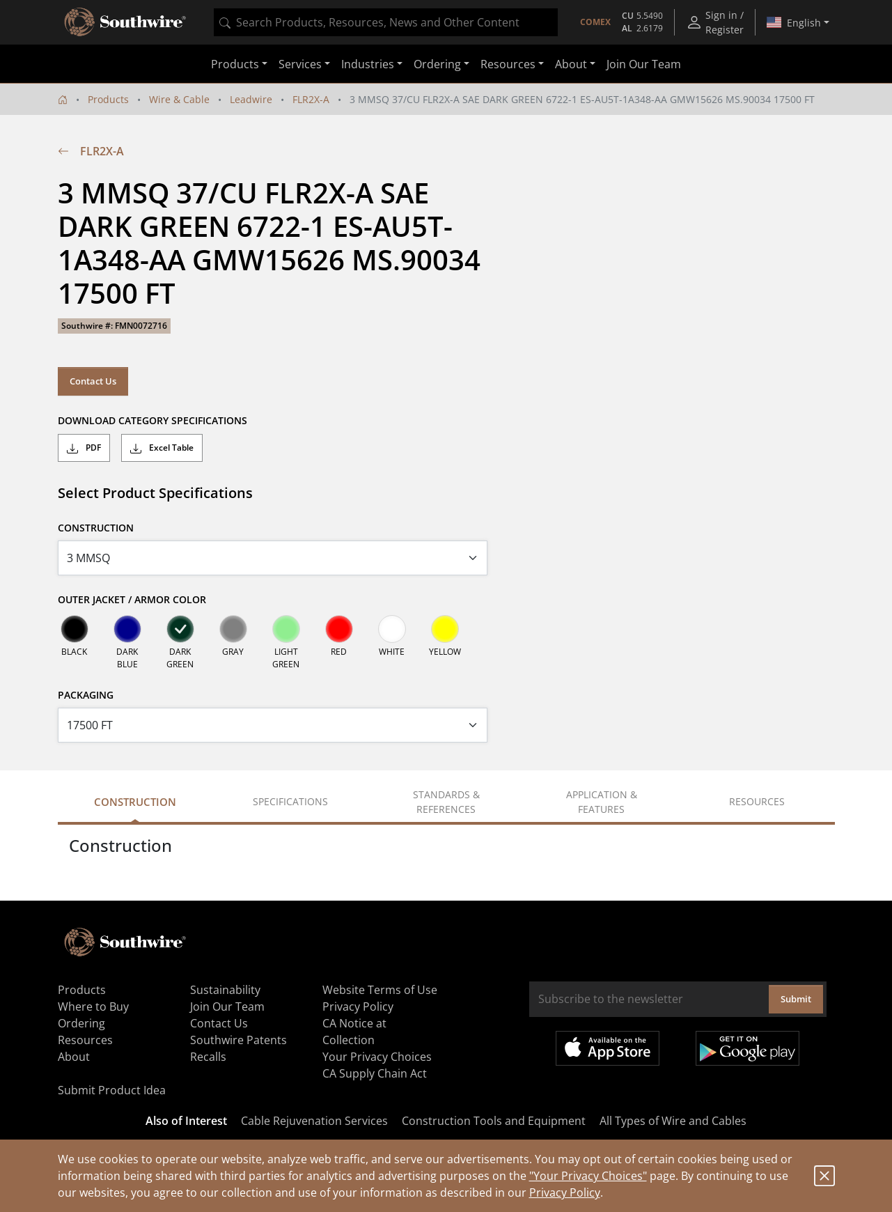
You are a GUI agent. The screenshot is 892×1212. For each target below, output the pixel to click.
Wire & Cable (179, 99)
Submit (796, 999)
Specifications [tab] (290, 801)
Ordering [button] (437, 64)
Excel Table (162, 448)
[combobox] (386, 22)
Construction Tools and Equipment (494, 1120)
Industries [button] (367, 64)
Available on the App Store (607, 1048)
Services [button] (300, 64)
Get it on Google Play (747, 1048)
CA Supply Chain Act (374, 1073)
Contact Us (93, 381)
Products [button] (235, 64)
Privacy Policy (564, 1192)
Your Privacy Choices (377, 1056)
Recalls (208, 1056)
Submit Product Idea (112, 1090)
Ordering (81, 1023)
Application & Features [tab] (601, 802)
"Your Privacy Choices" (588, 1175)
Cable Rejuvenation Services (314, 1120)
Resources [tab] (757, 801)
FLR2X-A (310, 99)
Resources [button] (507, 64)
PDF (84, 448)
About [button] (571, 64)
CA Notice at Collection (354, 1032)
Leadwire (251, 99)
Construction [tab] (135, 802)
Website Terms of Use (379, 989)
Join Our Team (644, 64)
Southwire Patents (238, 1040)
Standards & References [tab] (446, 802)
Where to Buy (93, 1006)
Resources (85, 1040)
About (74, 1056)
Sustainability (225, 989)
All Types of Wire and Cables (673, 1120)
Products (108, 99)
